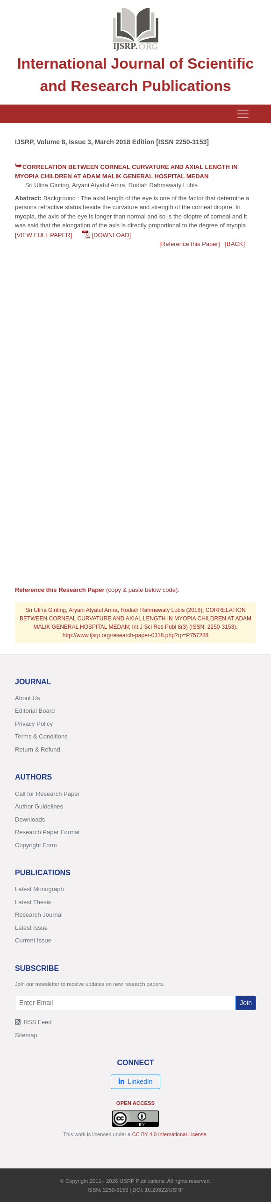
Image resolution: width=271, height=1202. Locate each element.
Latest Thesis (33, 902)
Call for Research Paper (47, 793)
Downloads (30, 819)
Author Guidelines (39, 806)
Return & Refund (37, 749)
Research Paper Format (47, 832)
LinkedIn (136, 1081)
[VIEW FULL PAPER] (43, 235)
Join (246, 1002)
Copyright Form (36, 845)
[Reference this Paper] (189, 243)
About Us (27, 698)
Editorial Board (35, 710)
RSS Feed (33, 1022)
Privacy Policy (34, 723)
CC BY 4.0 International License (169, 1134)
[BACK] (235, 243)
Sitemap (26, 1035)
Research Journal (39, 914)
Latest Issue (31, 927)
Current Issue (33, 940)
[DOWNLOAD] (111, 235)
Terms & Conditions (41, 736)
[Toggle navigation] (243, 114)
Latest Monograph (39, 889)
